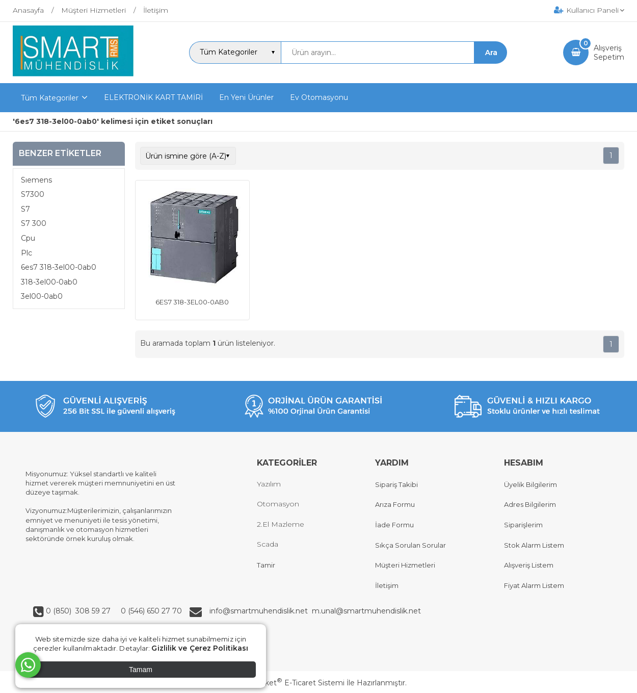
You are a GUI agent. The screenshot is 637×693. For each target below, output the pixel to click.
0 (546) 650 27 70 (150, 610)
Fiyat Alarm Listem (534, 585)
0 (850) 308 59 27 (79, 610)
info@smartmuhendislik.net (260, 610)
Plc (26, 253)
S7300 (32, 194)
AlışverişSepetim (609, 52)
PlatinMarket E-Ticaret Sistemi (287, 682)
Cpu (28, 238)
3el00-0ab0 (42, 296)
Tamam (140, 669)
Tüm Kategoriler (49, 97)
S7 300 (33, 223)
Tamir (266, 565)
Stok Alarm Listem (534, 545)
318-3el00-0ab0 (49, 282)
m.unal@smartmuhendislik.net (366, 610)
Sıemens (36, 180)
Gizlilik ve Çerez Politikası (199, 648)
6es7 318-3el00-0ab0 (58, 267)
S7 (25, 209)
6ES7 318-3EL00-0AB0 (192, 302)
